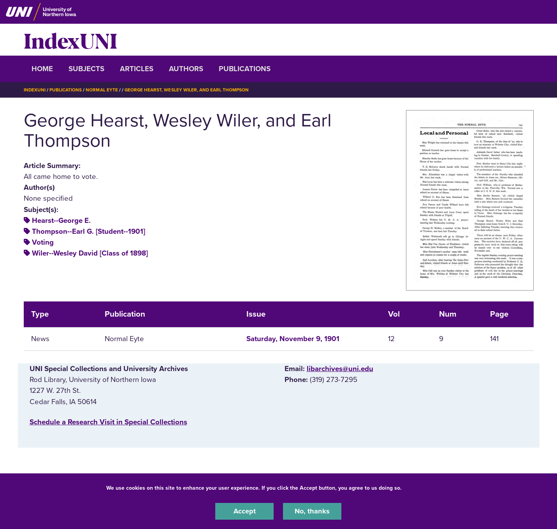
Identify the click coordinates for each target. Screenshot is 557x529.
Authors (186, 69)
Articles (136, 69)
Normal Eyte (102, 90)
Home (42, 69)
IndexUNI (70, 40)
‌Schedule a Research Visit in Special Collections (108, 421)
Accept (244, 511)
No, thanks (312, 511)
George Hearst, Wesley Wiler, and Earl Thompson (187, 90)
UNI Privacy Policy (428, 487)
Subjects (86, 69)
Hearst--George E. (61, 220)
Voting (43, 242)
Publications (245, 69)
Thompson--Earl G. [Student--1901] (88, 231)
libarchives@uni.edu (340, 368)
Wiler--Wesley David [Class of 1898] (90, 253)
